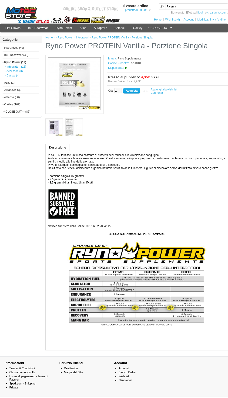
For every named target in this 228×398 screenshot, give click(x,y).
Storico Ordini (127, 372)
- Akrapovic (99, 28)
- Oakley (136, 28)
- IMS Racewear (37, 28)
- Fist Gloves (11, 28)
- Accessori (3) (14, 71)
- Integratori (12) (15, 66)
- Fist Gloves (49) (13, 47)
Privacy (13, 387)
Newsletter (125, 380)
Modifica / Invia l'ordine (211, 19)
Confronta (157, 92)
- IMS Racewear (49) (15, 55)
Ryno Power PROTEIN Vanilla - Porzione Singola (122, 37)
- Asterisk (119, 28)
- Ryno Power (63, 28)
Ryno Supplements (129, 58)
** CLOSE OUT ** (160, 28)
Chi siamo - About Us (22, 372)
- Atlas (82, 28)
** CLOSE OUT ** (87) (16, 111)
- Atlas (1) (8, 82)
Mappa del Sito (73, 372)
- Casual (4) (12, 75)
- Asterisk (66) (11, 97)
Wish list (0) (172, 19)
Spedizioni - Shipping (22, 383)
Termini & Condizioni (22, 368)
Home (157, 19)
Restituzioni (71, 368)
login (201, 12)
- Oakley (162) (11, 104)
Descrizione (57, 147)
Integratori (82, 37)
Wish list (124, 376)
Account (189, 19)
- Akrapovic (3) (11, 90)
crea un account (217, 12)
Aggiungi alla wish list (164, 89)
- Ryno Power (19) (14, 62)
